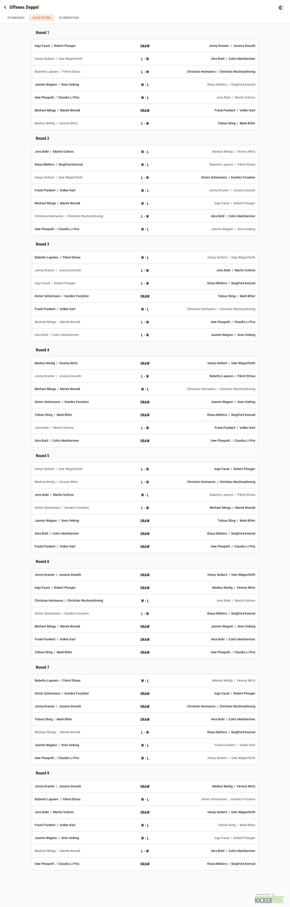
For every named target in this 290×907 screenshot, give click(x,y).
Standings (15, 17)
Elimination (69, 17)
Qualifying (42, 17)
